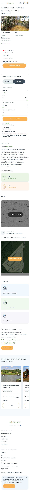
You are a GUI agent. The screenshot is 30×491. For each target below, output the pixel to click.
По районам (4, 444)
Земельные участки (6, 433)
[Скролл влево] (3, 375)
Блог (2, 455)
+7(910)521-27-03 (10, 62)
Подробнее (11, 405)
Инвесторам (4, 438)
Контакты (3, 460)
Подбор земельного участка (8, 449)
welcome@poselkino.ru (14, 472)
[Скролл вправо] (18, 375)
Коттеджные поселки (7, 430)
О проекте (4, 447)
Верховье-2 (9, 146)
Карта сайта (4, 468)
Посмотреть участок (14, 65)
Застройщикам (5, 436)
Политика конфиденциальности (9, 463)
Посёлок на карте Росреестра (10, 339)
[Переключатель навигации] (2, 3)
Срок (3, 95)
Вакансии (3, 452)
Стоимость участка (7, 87)
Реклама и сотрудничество (8, 457)
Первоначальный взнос (8, 102)
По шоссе (3, 441)
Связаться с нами (7, 347)
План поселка (5, 44)
